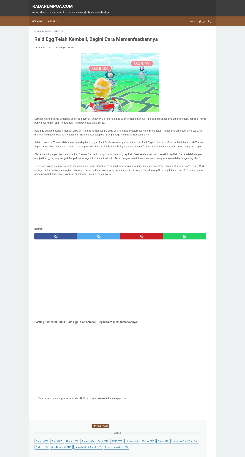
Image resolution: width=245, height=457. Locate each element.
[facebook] (49, 261)
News (201, 44)
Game (171, 44)
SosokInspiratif (175, 68)
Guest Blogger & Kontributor (120, 445)
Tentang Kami (143, 445)
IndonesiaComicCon (177, 62)
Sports (203, 56)
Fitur (186, 44)
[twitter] (78, 261)
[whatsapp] (137, 261)
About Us (55, 16)
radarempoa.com (54, 3)
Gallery (199, 62)
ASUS (200, 50)
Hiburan (171, 56)
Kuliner (188, 56)
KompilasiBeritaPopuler (178, 74)
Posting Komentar (65, 52)
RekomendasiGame (176, 80)
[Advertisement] (93, 226)
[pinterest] (108, 261)
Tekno (171, 50)
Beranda (39, 16)
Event (186, 50)
